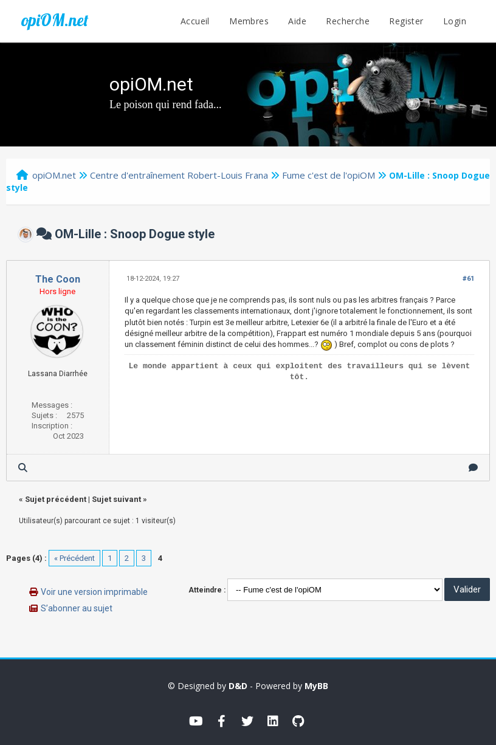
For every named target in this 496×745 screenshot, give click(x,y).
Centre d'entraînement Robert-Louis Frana (179, 175)
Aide (297, 21)
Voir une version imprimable (94, 592)
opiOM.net (54, 20)
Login (454, 21)
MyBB (316, 686)
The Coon (57, 279)
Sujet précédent (55, 499)
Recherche (348, 21)
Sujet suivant (116, 499)
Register (406, 21)
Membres (249, 21)
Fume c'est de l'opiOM (328, 175)
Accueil (195, 21)
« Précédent (74, 558)
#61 (468, 279)
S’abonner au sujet (76, 608)
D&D (238, 686)
